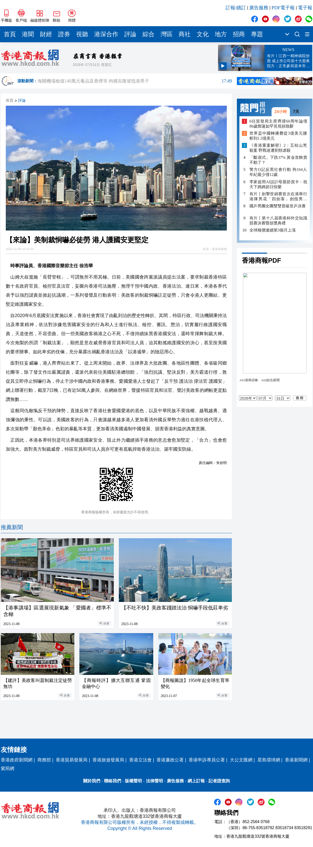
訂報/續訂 (236, 7)
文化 (203, 34)
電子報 (305, 7)
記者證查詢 (219, 781)
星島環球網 (268, 759)
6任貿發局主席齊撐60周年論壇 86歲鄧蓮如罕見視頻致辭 (278, 123)
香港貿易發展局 (71, 759)
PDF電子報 (283, 7)
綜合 (148, 34)
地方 (221, 34)
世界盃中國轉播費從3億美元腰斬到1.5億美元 (278, 135)
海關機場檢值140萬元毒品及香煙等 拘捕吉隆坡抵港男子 (134, 81)
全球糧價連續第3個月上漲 (272, 230)
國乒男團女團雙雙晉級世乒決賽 (277, 206)
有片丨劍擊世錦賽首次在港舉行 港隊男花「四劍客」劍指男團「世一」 (278, 197)
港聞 (28, 34)
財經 (46, 34)
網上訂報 (196, 781)
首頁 (10, 34)
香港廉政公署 (170, 759)
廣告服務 (258, 7)
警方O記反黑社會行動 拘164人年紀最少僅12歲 (278, 172)
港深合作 (106, 34)
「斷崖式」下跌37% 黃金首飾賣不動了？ (278, 160)
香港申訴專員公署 (207, 759)
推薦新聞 (12, 527)
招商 (239, 34)
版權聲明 (133, 781)
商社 (185, 34)
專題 (257, 34)
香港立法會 (140, 759)
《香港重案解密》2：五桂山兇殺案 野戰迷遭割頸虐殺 (278, 147)
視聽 (82, 34)
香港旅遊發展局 (108, 759)
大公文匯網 (241, 759)
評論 (130, 34)
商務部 (44, 759)
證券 (64, 34)
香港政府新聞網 (16, 759)
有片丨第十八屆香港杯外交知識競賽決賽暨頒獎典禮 (278, 220)
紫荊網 (7, 768)
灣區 (167, 34)
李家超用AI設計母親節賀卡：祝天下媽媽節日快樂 (278, 184)
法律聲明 (154, 781)
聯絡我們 (112, 781)
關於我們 (91, 781)
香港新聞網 (296, 759)
